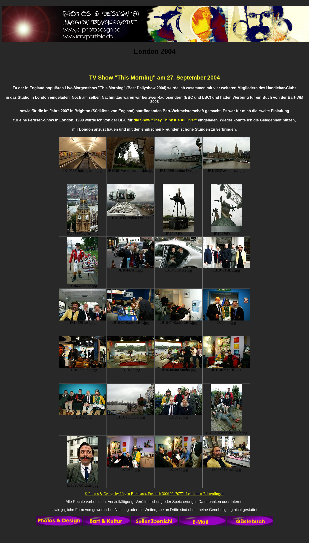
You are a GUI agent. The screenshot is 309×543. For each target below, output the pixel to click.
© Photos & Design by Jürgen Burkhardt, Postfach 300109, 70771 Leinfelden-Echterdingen (154, 494)
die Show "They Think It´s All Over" (165, 120)
